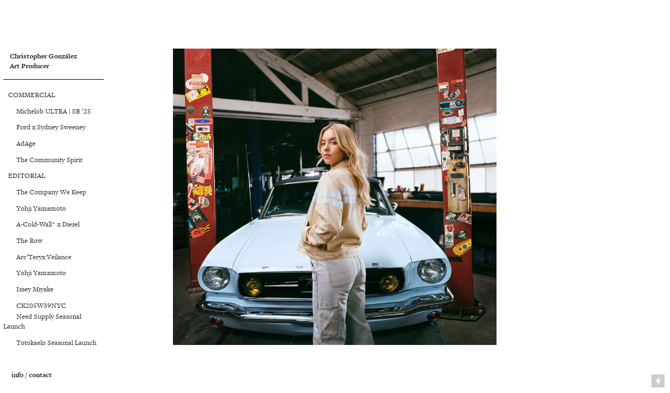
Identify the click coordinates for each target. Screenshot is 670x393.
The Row (29, 240)
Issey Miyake (28, 289)
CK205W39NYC (34, 305)
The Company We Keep (51, 192)
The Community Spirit (49, 160)
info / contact (31, 375)
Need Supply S (31, 316)
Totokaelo (25, 342)
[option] (335, 197)
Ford (17, 127)
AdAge (24, 143)
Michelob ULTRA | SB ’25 (47, 111)
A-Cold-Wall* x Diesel (48, 224)
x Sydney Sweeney (58, 127)
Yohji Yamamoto (34, 208)
